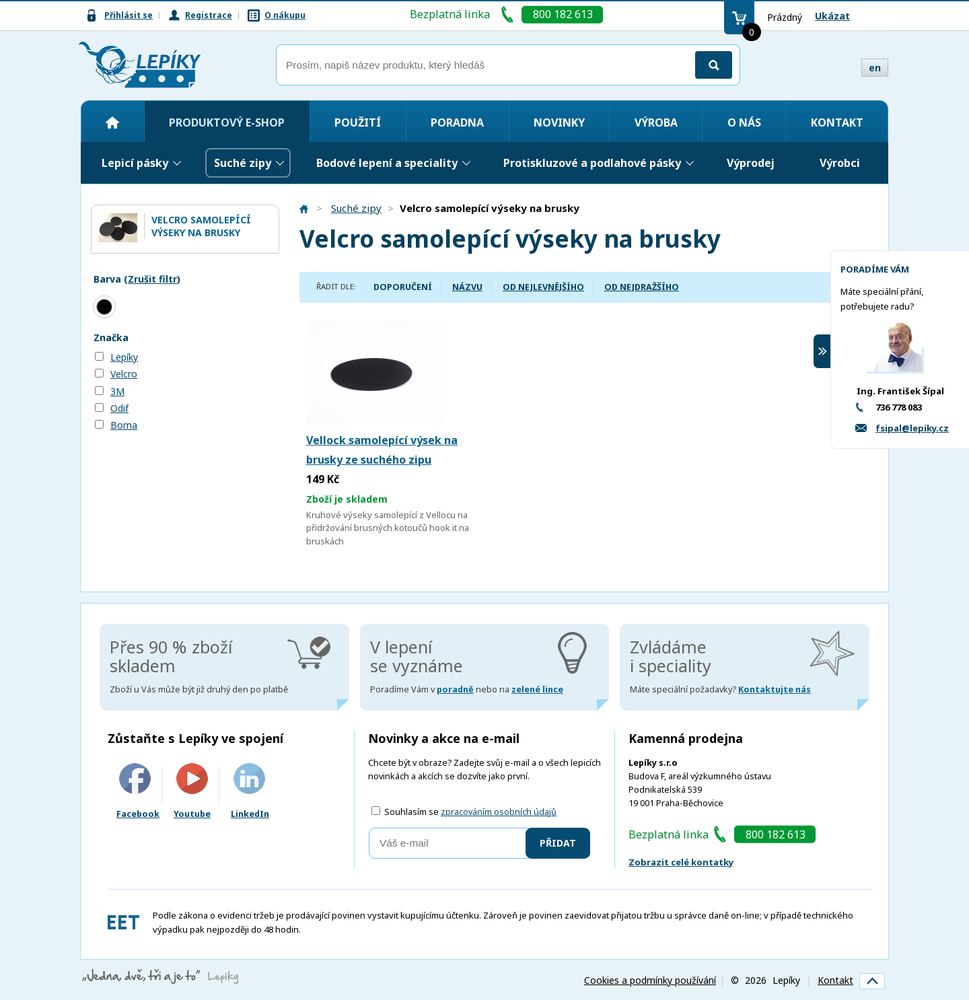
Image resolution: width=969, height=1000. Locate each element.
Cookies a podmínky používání (650, 980)
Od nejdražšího (641, 287)
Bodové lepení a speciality (387, 162)
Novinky (559, 122)
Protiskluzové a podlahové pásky (592, 162)
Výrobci (840, 162)
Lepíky (124, 357)
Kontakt (837, 122)
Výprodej (751, 162)
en (875, 67)
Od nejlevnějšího (543, 287)
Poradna (457, 122)
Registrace (208, 15)
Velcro (123, 373)
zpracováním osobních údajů (499, 812)
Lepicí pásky (135, 162)
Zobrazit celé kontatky (681, 862)
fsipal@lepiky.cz (912, 428)
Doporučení (402, 287)
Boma (123, 425)
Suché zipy (242, 162)
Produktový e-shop (227, 122)
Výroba (656, 122)
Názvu (467, 287)
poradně (455, 689)
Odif (119, 408)
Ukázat (832, 15)
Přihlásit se (128, 15)
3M (117, 391)
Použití (357, 122)
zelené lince (537, 689)
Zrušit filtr (152, 279)
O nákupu (285, 15)
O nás (744, 122)
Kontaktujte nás (774, 689)
